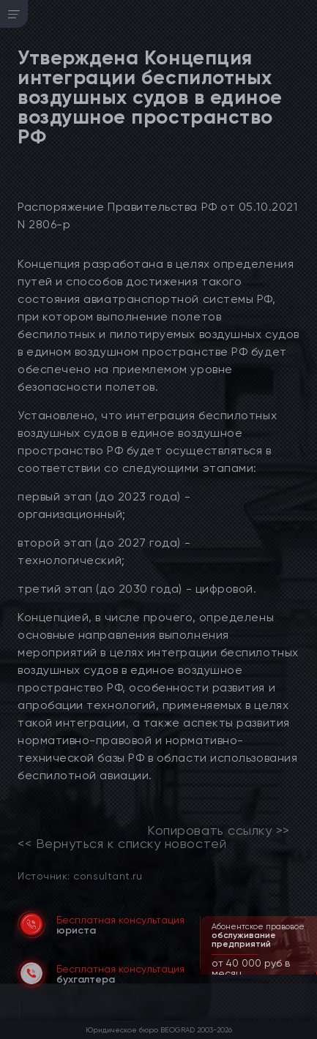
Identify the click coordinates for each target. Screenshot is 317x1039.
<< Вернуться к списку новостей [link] (122, 843)
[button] (307, 973)
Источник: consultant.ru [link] (80, 875)
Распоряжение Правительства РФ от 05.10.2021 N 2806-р (157, 215)
